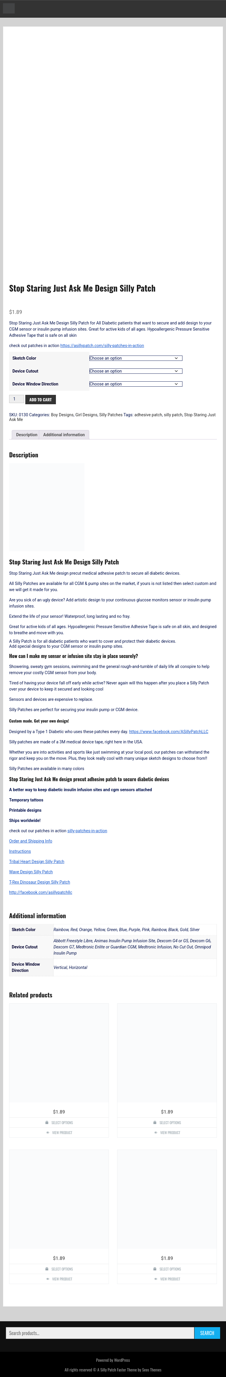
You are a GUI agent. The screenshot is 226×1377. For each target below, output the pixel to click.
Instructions (20, 851)
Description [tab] (26, 434)
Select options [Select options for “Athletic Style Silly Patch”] (62, 1268)
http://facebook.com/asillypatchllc (40, 892)
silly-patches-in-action (87, 830)
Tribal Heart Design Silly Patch (36, 861)
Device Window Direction (35, 384)
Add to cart (40, 399)
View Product (62, 1132)
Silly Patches (110, 414)
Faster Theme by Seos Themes (139, 1369)
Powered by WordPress (113, 1360)
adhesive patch (148, 414)
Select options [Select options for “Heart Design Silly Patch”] (62, 1122)
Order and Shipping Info (30, 841)
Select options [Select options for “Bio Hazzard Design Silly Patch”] (170, 1122)
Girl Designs (86, 414)
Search (207, 1333)
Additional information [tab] (64, 434)
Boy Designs (62, 414)
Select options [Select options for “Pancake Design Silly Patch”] (170, 1268)
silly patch (173, 414)
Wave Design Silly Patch (31, 871)
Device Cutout (25, 371)
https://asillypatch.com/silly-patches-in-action (102, 345)
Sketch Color (24, 358)
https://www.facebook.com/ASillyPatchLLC (168, 731)
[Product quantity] (16, 399)
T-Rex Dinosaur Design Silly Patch (39, 882)
